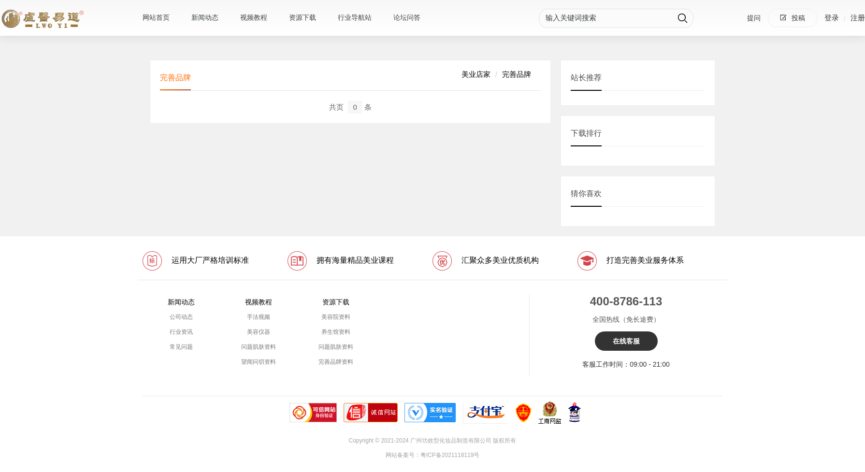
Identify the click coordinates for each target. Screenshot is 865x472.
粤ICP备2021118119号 (450, 455)
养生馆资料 (335, 332)
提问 (754, 18)
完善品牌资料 (335, 361)
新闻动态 (204, 17)
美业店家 (475, 74)
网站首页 (156, 17)
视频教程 (253, 17)
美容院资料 (335, 317)
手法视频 (258, 317)
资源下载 (302, 17)
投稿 (792, 18)
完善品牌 (516, 74)
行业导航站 (355, 17)
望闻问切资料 (258, 361)
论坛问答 (406, 17)
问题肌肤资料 (258, 346)
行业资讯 (181, 332)
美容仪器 (258, 332)
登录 (831, 18)
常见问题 (181, 346)
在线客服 (626, 341)
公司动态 (181, 317)
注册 (858, 18)
